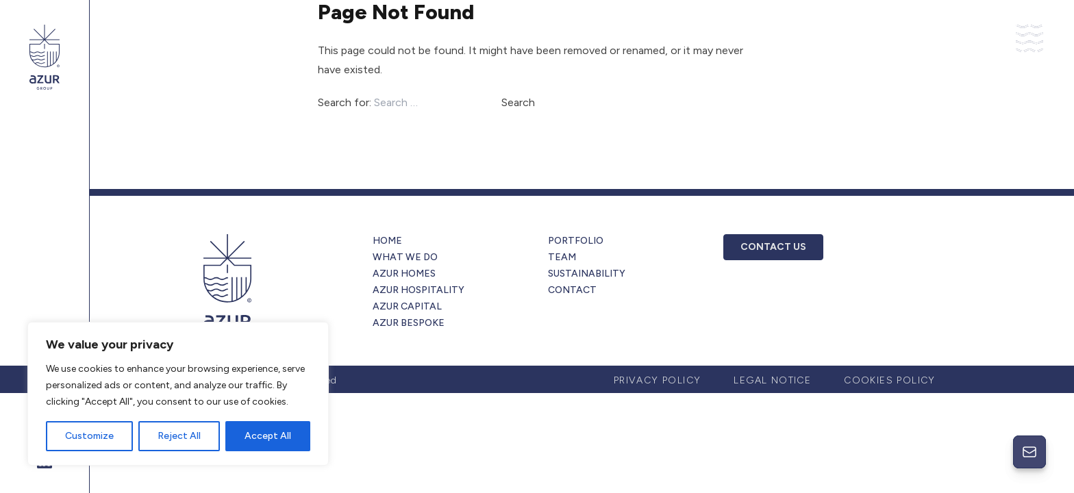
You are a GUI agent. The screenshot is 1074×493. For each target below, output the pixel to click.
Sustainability (586, 273)
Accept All (268, 436)
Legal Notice (772, 380)
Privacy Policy (657, 380)
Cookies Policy (890, 380)
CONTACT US (773, 247)
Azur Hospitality (418, 290)
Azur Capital (407, 306)
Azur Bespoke (409, 323)
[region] (178, 394)
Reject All (179, 436)
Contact (572, 290)
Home (387, 240)
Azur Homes (404, 273)
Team (562, 257)
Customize (89, 436)
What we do (405, 257)
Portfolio (575, 240)
